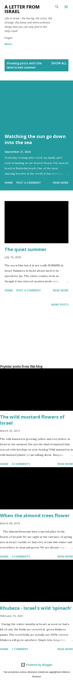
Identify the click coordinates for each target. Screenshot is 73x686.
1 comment (20, 649)
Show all (59, 63)
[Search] (57, 7)
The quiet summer (26, 249)
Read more (60, 182)
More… (9, 44)
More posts (59, 304)
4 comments (21, 556)
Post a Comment (28, 182)
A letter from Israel (22, 9)
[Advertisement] (35, 341)
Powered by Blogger (36, 665)
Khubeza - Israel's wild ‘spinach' (36, 608)
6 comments (21, 464)
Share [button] (9, 182)
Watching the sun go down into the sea (35, 139)
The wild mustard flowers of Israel (32, 420)
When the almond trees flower (35, 515)
